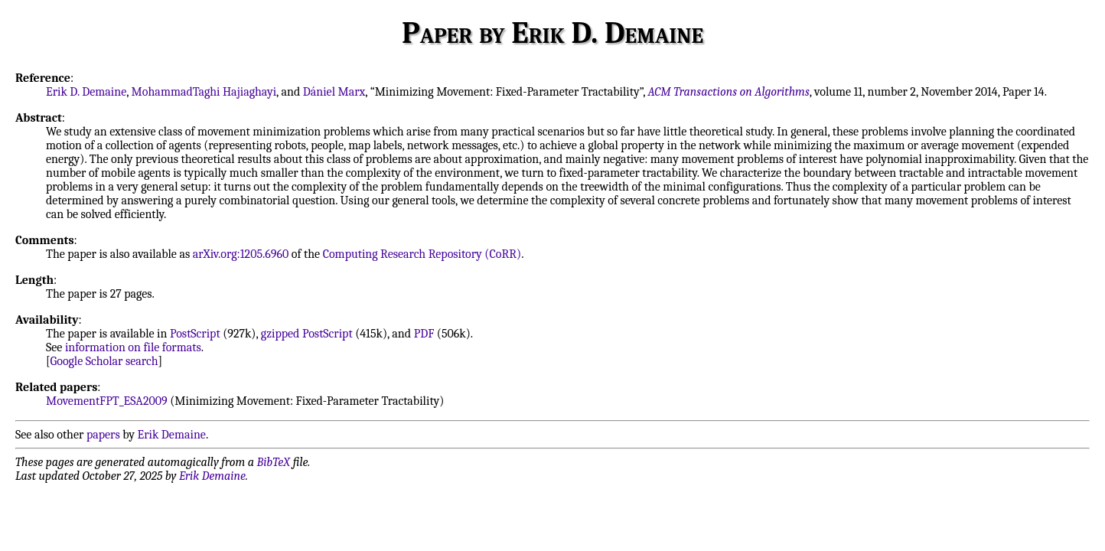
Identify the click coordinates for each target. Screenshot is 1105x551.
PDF (424, 334)
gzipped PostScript (307, 334)
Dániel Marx (334, 92)
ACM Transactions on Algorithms (728, 92)
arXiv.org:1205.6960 (241, 254)
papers (103, 435)
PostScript (195, 334)
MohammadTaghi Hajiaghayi (204, 92)
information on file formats (133, 347)
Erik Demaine (172, 435)
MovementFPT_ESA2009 (107, 401)
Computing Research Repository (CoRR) (422, 254)
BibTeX (273, 462)
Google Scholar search (104, 361)
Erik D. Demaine (86, 92)
